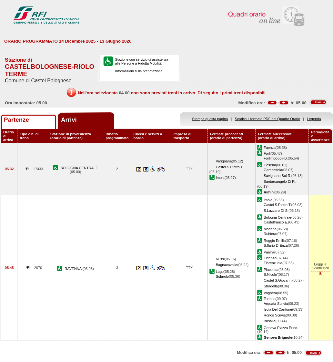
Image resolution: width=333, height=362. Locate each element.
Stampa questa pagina (210, 119)
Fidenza (270, 258)
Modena (270, 229)
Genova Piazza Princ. (281, 328)
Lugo (220, 272)
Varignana (224, 161)
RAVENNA (73, 269)
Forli (267, 153)
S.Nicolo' (271, 274)
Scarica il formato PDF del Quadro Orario (267, 119)
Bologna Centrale (277, 217)
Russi (220, 259)
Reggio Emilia (275, 241)
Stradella (271, 286)
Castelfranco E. (276, 222)
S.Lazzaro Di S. (276, 210)
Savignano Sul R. (277, 176)
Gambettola (273, 170)
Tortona (270, 299)
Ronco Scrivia (275, 315)
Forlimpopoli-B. (276, 158)
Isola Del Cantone (278, 309)
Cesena (270, 165)
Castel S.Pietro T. (229, 167)
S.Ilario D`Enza (276, 245)
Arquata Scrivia (276, 303)
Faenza (270, 148)
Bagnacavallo (226, 265)
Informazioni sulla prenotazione (139, 71)
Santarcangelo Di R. (280, 181)
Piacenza (271, 270)
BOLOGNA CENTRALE (79, 168)
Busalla (269, 321)
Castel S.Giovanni (278, 280)
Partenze (16, 119)
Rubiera (270, 234)
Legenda (314, 119)
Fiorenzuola (273, 263)
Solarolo (222, 276)
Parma (269, 252)
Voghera (270, 293)
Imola (220, 178)
